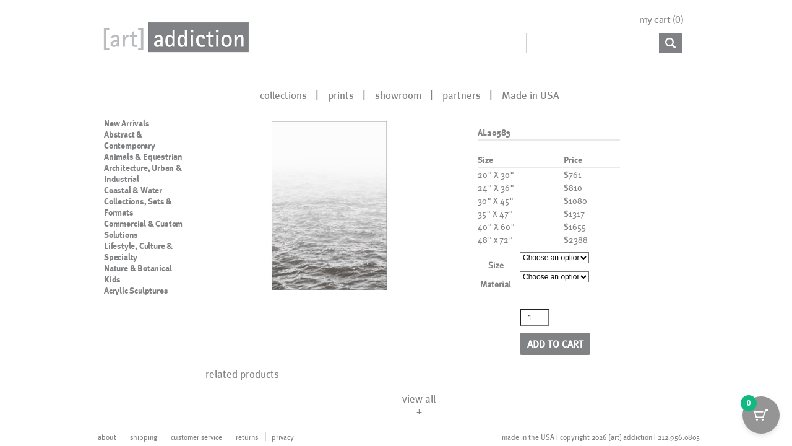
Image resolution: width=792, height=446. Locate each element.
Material (495, 284)
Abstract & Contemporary (129, 140)
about (107, 436)
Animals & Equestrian (143, 157)
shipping (143, 436)
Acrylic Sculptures (136, 290)
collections (283, 95)
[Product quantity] (534, 317)
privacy (283, 436)
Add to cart (555, 343)
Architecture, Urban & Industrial (143, 173)
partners (461, 95)
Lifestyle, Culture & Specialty (138, 251)
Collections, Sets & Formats (138, 206)
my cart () (661, 19)
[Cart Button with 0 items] (761, 415)
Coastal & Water (133, 190)
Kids (112, 279)
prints (341, 95)
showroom (398, 95)
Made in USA (530, 95)
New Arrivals (127, 123)
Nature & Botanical (137, 268)
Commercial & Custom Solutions (143, 229)
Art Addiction (174, 37)
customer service (196, 436)
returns (247, 436)
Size (496, 265)
